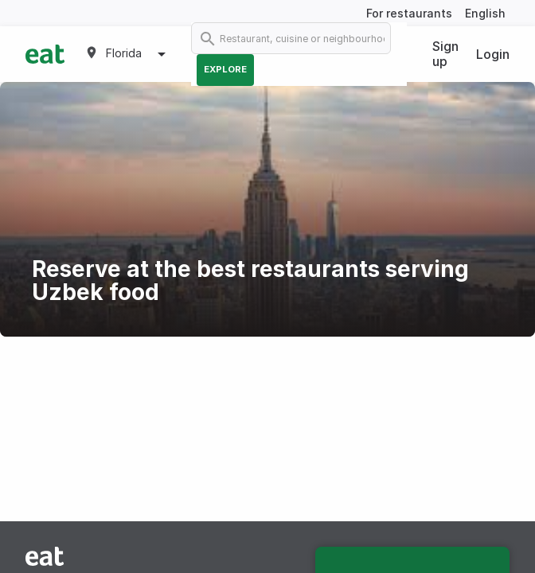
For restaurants (409, 13)
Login (493, 54)
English (485, 13)
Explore (225, 69)
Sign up (445, 53)
